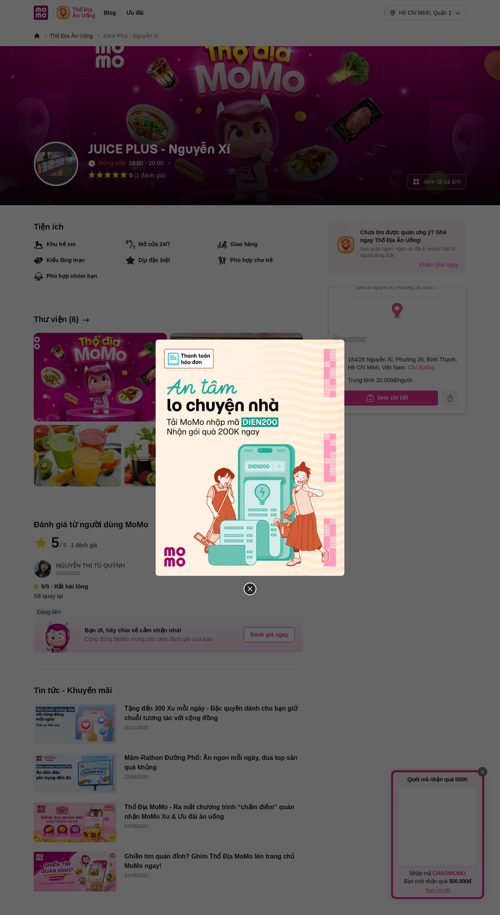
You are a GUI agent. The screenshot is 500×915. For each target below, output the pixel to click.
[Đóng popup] (250, 588)
